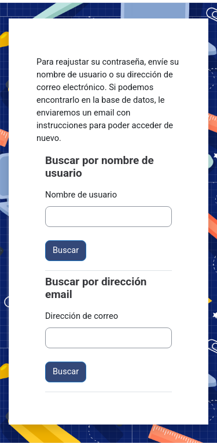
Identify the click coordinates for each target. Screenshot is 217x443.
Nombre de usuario (81, 194)
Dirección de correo (81, 316)
